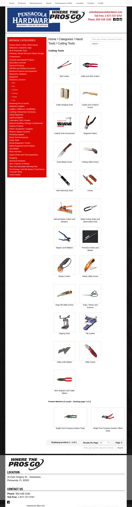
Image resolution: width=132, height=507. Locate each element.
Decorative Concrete (17, 63)
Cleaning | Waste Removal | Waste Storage (26, 53)
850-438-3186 (103, 19)
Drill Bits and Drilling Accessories (22, 68)
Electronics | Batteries (18, 74)
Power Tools (14, 140)
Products (22, 3)
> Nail (13, 100)
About (48, 3)
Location (80, 3)
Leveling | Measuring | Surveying (22, 112)
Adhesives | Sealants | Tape (20, 48)
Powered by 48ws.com (36, 506)
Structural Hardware (17, 161)
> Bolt (13, 83)
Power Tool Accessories (18, 137)
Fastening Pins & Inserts (19, 103)
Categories (66, 39)
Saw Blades (14, 149)
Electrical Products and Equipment (23, 71)
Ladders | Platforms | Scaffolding (22, 109)
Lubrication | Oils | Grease (19, 120)
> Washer (14, 90)
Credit (100, 3)
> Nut (13, 86)
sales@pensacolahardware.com (105, 12)
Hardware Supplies (16, 106)
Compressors (14, 57)
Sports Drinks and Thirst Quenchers (23, 155)
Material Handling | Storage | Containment (26, 123)
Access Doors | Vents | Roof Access (23, 45)
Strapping (13, 158)
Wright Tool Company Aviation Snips (70, 428)
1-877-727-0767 (113, 16)
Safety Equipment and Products (22, 146)
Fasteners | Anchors (17, 80)
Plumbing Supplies (16, 135)
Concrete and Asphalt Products (21, 60)
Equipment (13, 77)
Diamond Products (16, 66)
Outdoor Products (16, 126)
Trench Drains (14, 175)
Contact (90, 3)
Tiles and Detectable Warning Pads (23, 166)
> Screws (14, 93)
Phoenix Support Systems (19, 132)
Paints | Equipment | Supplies (21, 129)
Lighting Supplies (16, 118)
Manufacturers (36, 3)
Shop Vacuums (15, 152)
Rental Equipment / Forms (19, 143)
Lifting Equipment (16, 115)
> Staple (14, 97)
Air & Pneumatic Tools (18, 51)
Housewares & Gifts (63, 3)
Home (11, 3)
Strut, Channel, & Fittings (19, 164)
